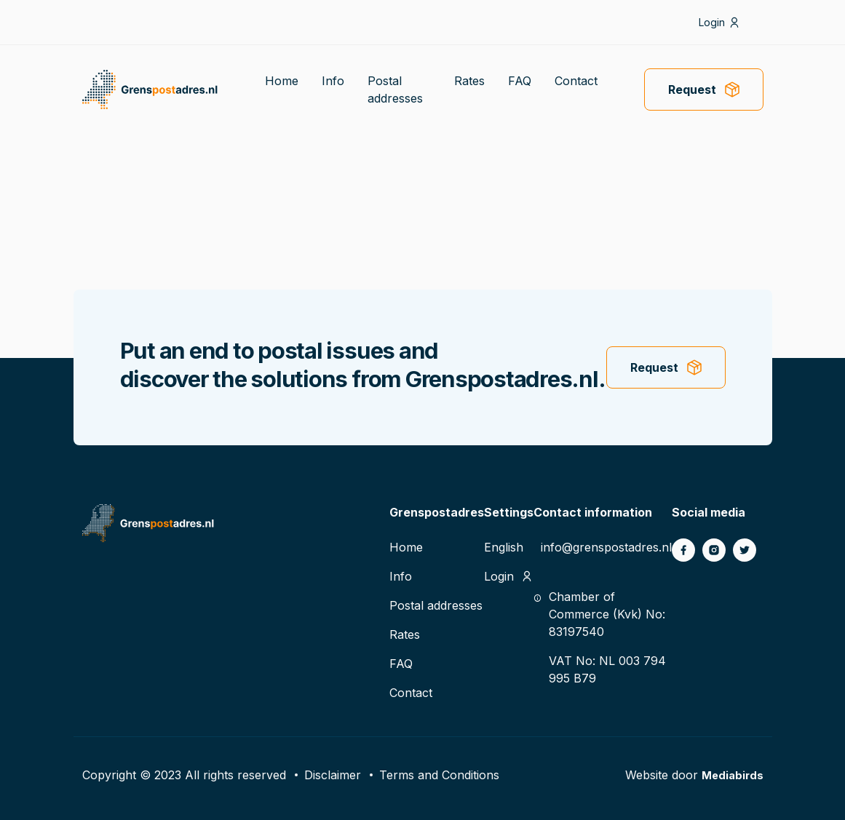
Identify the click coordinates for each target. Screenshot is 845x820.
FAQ (519, 80)
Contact (576, 80)
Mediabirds (731, 775)
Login (712, 22)
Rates (469, 80)
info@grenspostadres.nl (606, 547)
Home (281, 80)
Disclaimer (332, 775)
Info (333, 80)
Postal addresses (436, 605)
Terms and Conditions (439, 775)
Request (692, 89)
